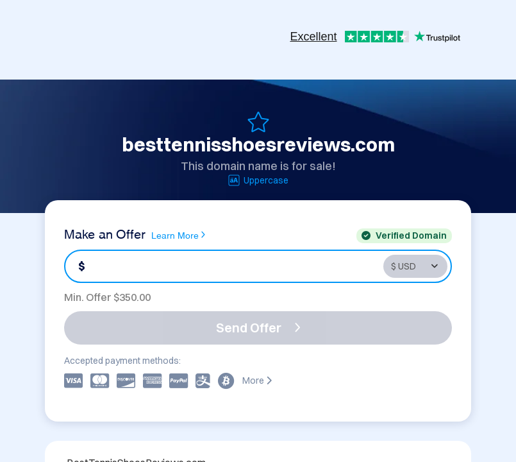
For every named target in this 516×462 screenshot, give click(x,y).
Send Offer (258, 328)
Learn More (178, 234)
